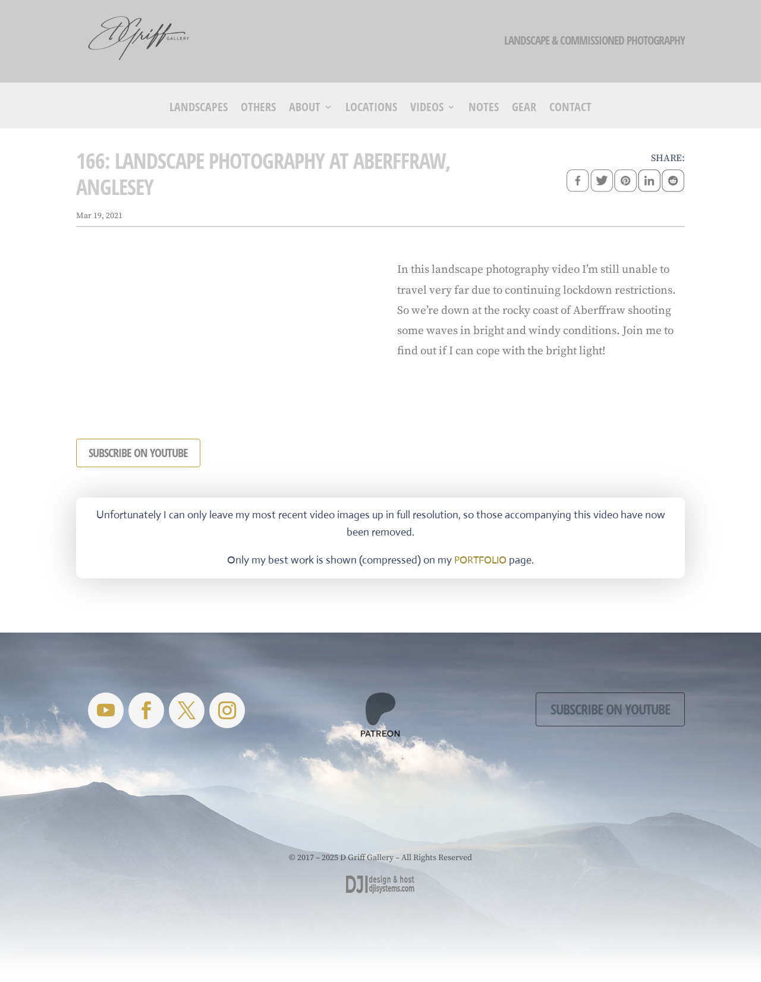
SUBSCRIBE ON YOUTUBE (138, 453)
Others (258, 109)
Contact (570, 109)
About (304, 109)
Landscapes (198, 109)
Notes (483, 109)
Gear (524, 109)
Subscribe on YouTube (610, 709)
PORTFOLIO (480, 560)
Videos (427, 109)
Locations (371, 109)
